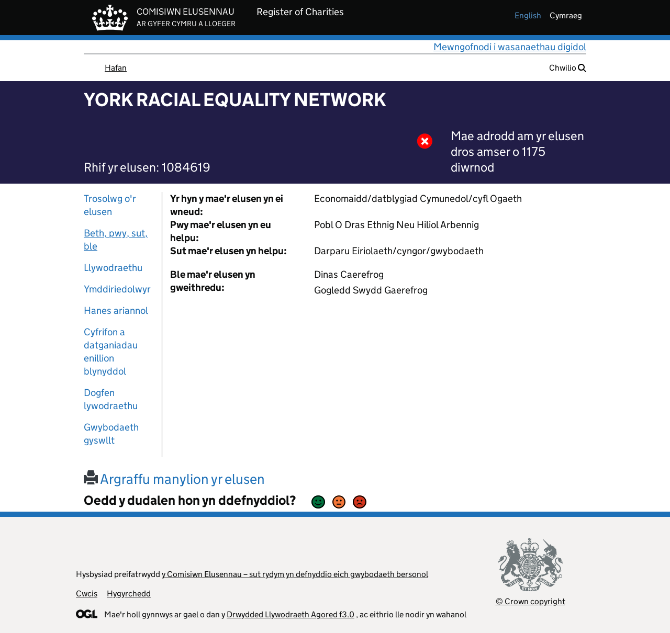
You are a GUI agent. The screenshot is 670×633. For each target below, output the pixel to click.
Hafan (116, 68)
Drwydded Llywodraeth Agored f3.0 (290, 614)
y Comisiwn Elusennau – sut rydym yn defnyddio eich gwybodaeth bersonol (295, 574)
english (528, 15)
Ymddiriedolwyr (117, 289)
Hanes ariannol (116, 310)
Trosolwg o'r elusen (110, 205)
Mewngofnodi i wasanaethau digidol (509, 47)
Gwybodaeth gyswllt (111, 433)
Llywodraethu (113, 268)
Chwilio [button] (567, 68)
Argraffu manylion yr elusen (174, 479)
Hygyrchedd (129, 593)
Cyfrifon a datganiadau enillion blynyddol (111, 351)
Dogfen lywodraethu (111, 399)
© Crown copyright (530, 601)
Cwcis (86, 593)
